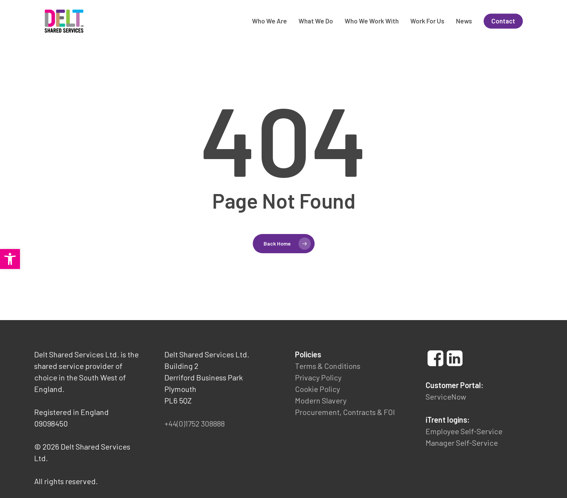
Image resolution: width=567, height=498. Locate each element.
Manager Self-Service (462, 442)
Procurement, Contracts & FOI (345, 412)
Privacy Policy (318, 377)
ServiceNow (446, 396)
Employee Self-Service (464, 431)
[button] (10, 259)
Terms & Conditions (327, 365)
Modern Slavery (320, 400)
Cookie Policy (317, 388)
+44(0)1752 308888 (194, 423)
